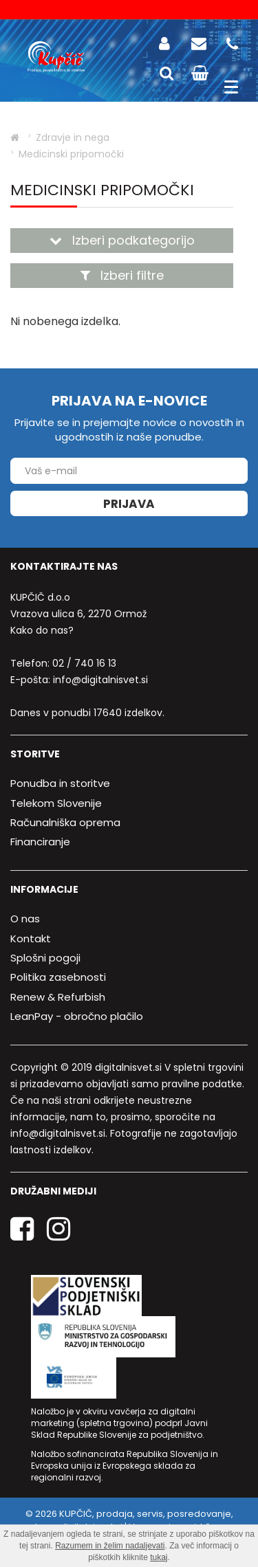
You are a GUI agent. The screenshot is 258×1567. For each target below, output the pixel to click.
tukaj (158, 1557)
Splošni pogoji (45, 958)
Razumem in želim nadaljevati (109, 1546)
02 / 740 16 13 (84, 663)
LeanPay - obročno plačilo (76, 1016)
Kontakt (30, 938)
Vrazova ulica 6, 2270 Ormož (78, 614)
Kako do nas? (42, 630)
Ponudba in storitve (60, 783)
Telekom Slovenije (56, 803)
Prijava (129, 504)
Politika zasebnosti (58, 977)
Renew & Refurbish (57, 997)
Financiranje (40, 841)
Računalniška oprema (65, 822)
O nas (25, 918)
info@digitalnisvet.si (100, 680)
